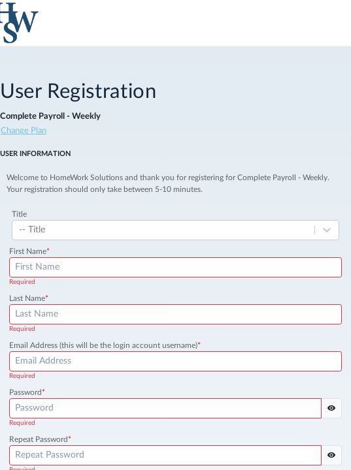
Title (19, 214)
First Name (29, 251)
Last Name (28, 298)
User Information (35, 153)
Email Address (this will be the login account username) (105, 345)
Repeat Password (40, 439)
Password (27, 392)
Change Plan (23, 131)
